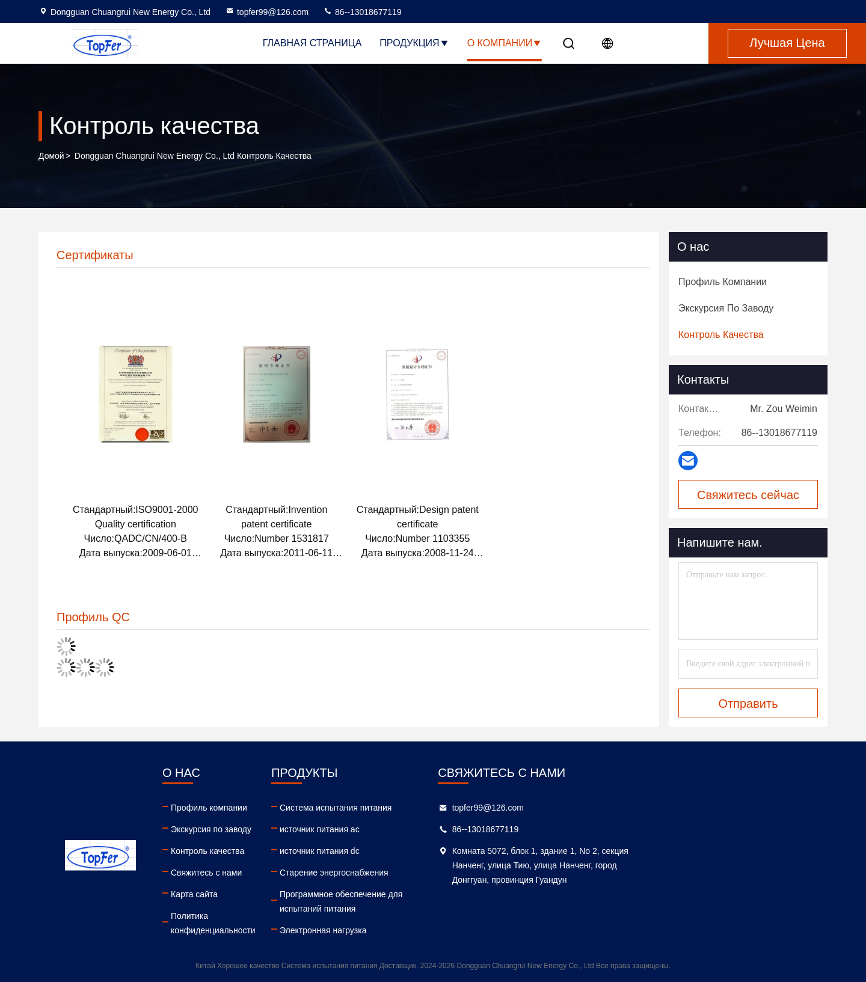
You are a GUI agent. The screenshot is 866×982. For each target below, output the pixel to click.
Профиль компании (251, 807)
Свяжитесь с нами (248, 872)
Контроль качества (249, 851)
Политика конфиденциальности (275, 916)
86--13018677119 (362, 12)
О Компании (504, 43)
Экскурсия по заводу (253, 829)
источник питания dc (427, 851)
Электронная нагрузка (430, 930)
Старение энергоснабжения (441, 872)
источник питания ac (427, 829)
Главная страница (312, 43)
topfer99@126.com (267, 12)
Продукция (414, 43)
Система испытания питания (443, 807)
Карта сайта (236, 894)
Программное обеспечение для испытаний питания (470, 901)
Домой (51, 156)
